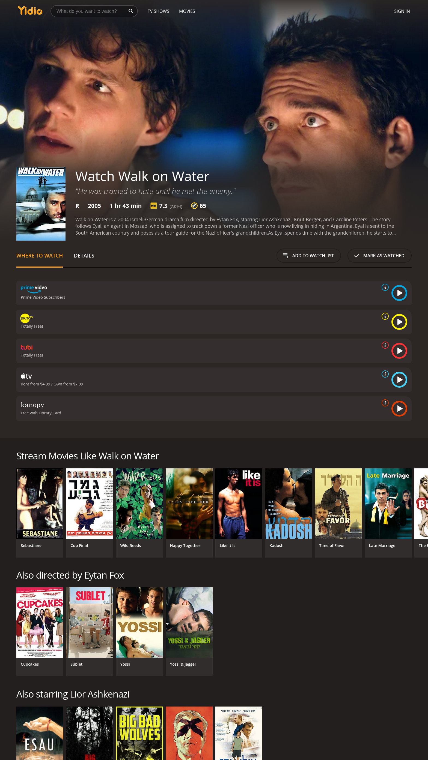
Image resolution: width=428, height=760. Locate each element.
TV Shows (158, 11)
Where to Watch (39, 255)
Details (84, 255)
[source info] (384, 287)
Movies (187, 11)
